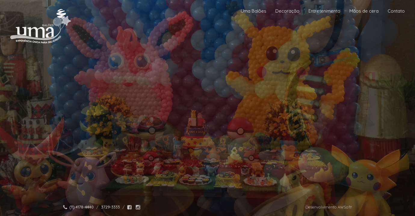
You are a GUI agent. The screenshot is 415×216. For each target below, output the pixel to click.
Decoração (287, 11)
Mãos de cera (364, 11)
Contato (396, 11)
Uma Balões (253, 11)
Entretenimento (324, 11)
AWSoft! (345, 207)
